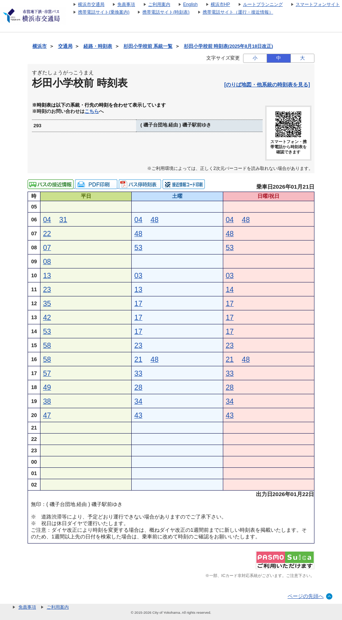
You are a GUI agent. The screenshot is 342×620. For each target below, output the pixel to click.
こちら (92, 111)
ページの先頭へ (306, 596)
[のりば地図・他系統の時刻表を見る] (267, 85)
